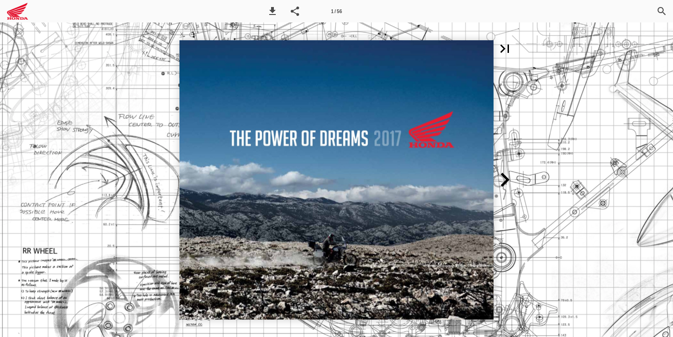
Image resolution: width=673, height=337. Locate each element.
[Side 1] (336, 11)
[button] (272, 11)
